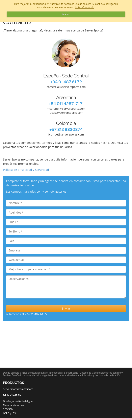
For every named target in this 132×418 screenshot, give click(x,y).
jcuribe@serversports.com (66, 134)
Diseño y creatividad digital (18, 401)
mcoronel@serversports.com (66, 108)
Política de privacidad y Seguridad (26, 170)
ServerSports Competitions (18, 389)
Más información (84, 7)
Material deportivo (13, 405)
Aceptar (66, 14)
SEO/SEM (8, 409)
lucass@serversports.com (66, 113)
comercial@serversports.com (66, 87)
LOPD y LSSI (9, 413)
